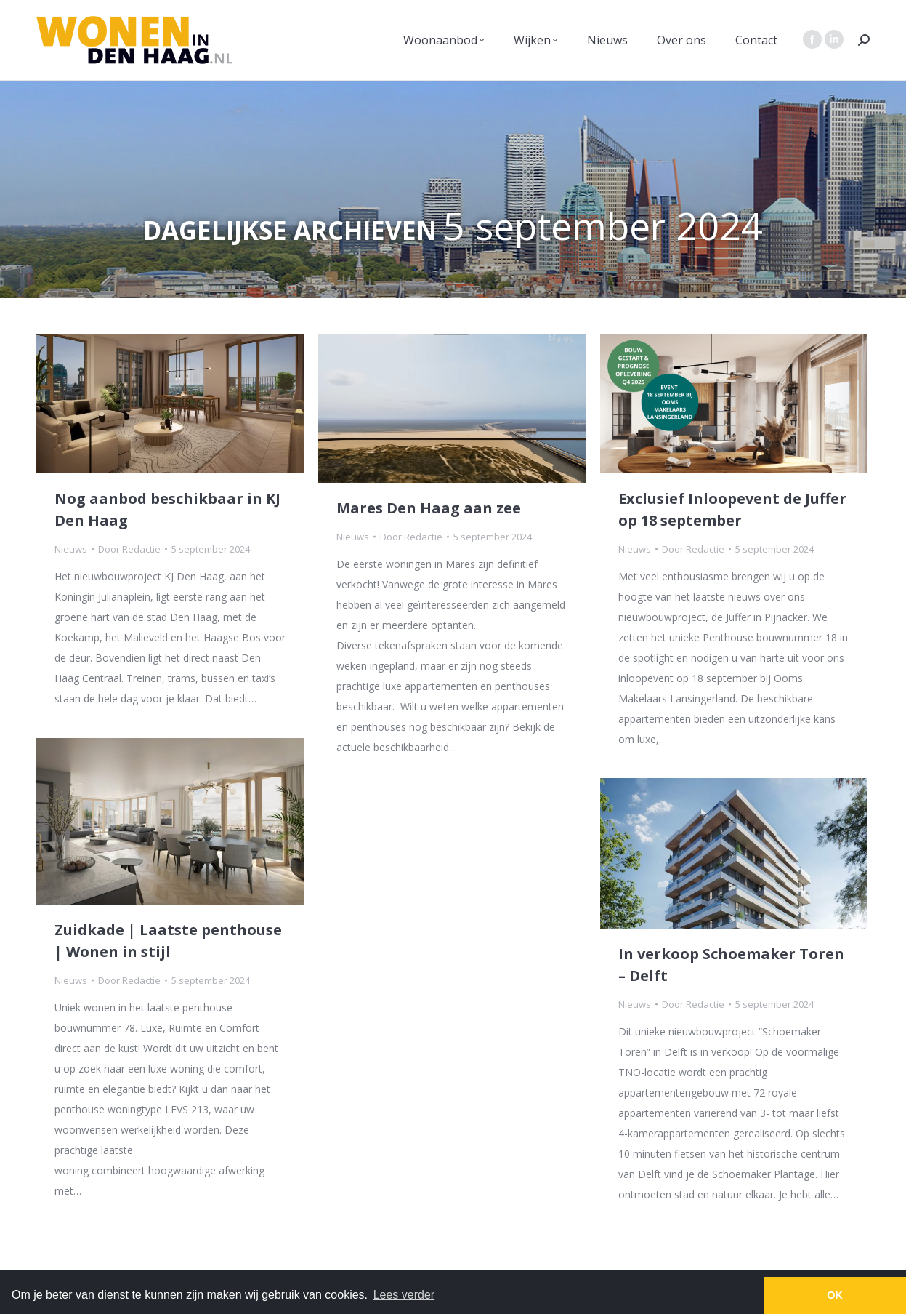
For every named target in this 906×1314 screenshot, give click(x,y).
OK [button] (835, 1295)
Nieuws (70, 549)
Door (129, 549)
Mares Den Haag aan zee (428, 508)
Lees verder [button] (404, 1295)
